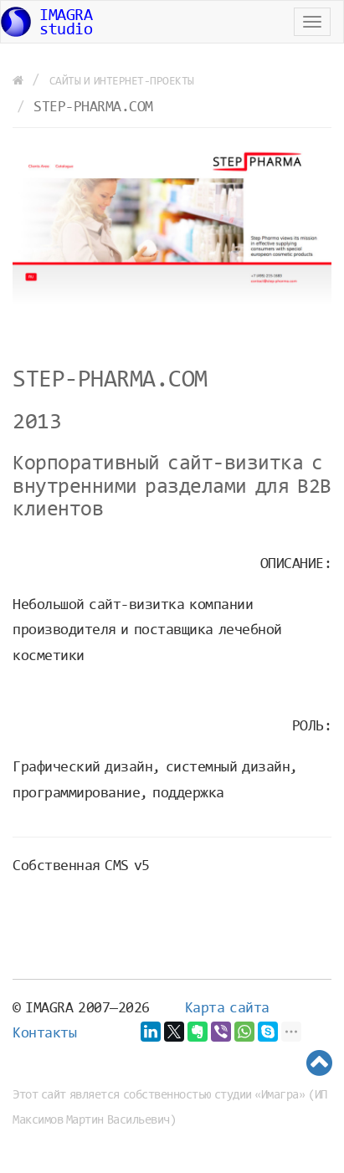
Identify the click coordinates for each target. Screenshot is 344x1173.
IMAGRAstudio (46, 23)
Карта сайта (227, 1009)
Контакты (44, 1034)
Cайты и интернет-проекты (121, 81)
